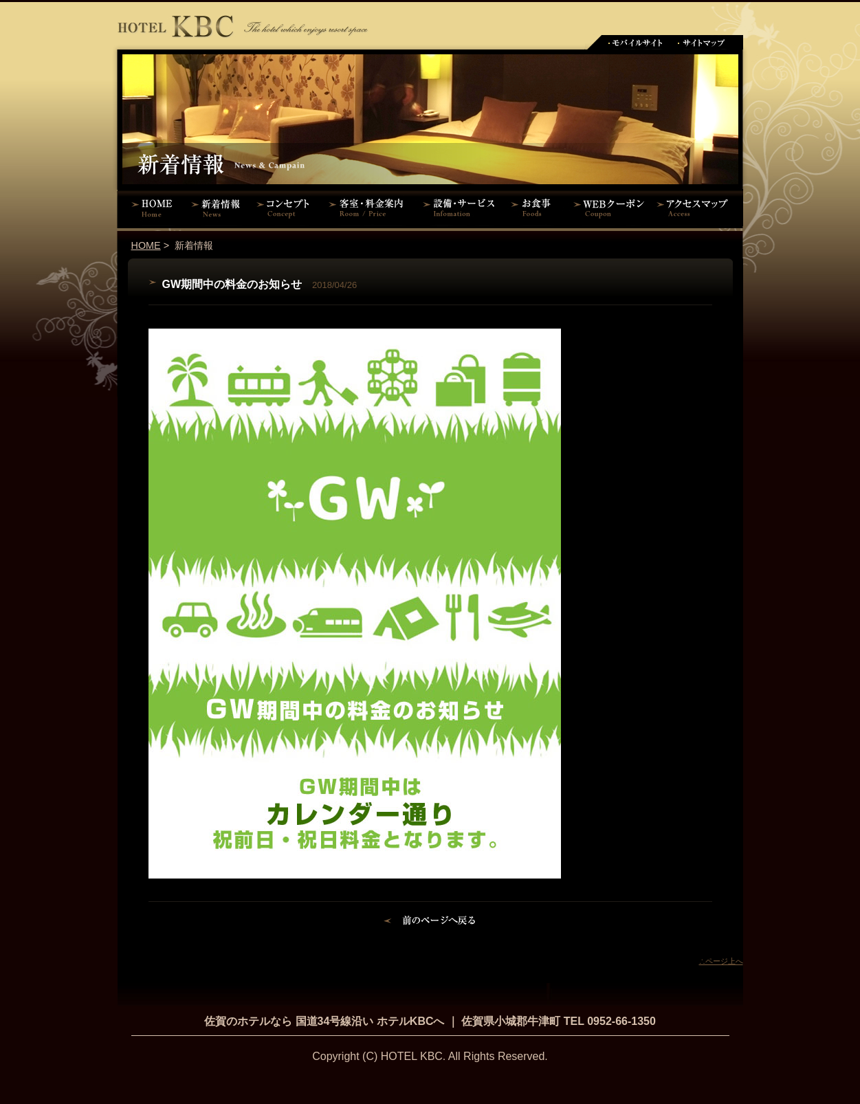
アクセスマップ (698, 207)
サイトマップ (701, 42)
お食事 (535, 207)
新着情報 (219, 207)
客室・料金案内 (368, 207)
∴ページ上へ (721, 961)
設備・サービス (461, 207)
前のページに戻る (430, 922)
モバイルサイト (635, 42)
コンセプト (286, 207)
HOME (152, 207)
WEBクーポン (609, 207)
